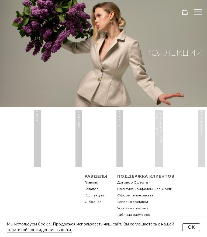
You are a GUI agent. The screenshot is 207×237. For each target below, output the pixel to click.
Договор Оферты (132, 182)
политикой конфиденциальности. (39, 229)
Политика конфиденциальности (144, 189)
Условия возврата (132, 208)
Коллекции (94, 195)
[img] (43, 216)
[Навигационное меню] (198, 12)
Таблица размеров (133, 215)
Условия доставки (132, 202)
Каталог (91, 189)
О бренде (93, 202)
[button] (185, 12)
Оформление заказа (135, 195)
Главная (91, 182)
